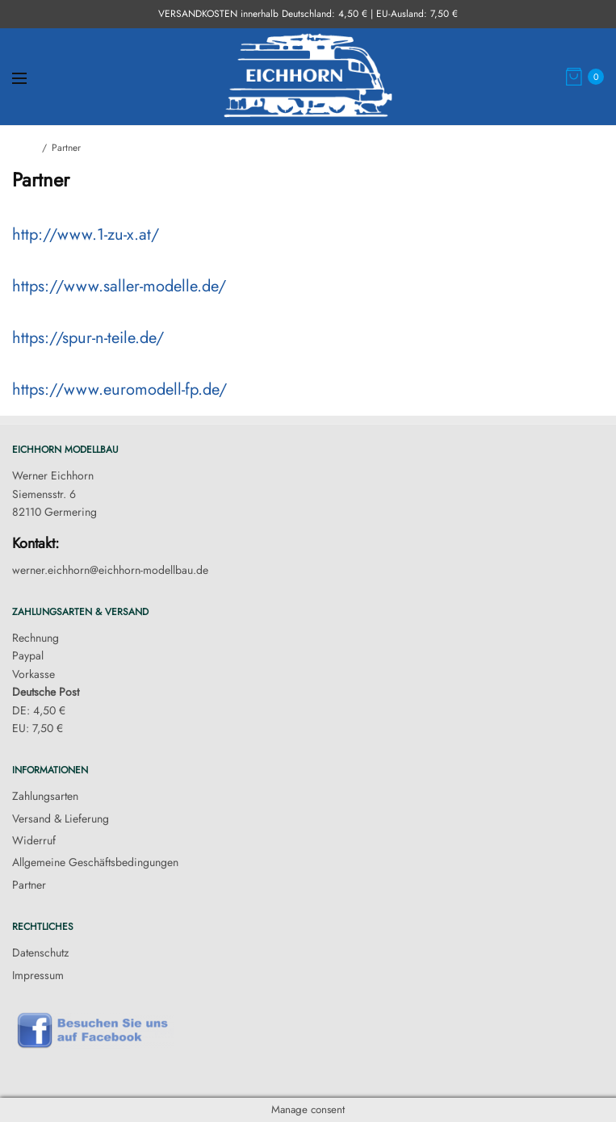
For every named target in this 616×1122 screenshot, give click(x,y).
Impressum (38, 975)
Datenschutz (40, 952)
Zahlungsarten (45, 796)
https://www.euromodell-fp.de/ (119, 389)
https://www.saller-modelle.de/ (119, 286)
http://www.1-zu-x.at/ (85, 234)
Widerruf (34, 840)
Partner (29, 885)
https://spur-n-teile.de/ (88, 338)
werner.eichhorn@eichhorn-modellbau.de (110, 570)
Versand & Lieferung (60, 818)
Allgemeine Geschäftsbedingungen (95, 862)
